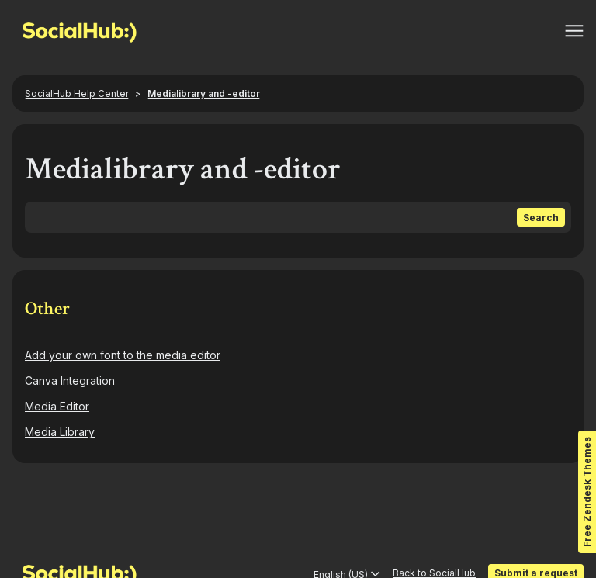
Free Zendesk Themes (587, 492)
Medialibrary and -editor (203, 93)
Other (47, 308)
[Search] (298, 217)
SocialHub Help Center (77, 93)
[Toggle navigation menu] (574, 31)
